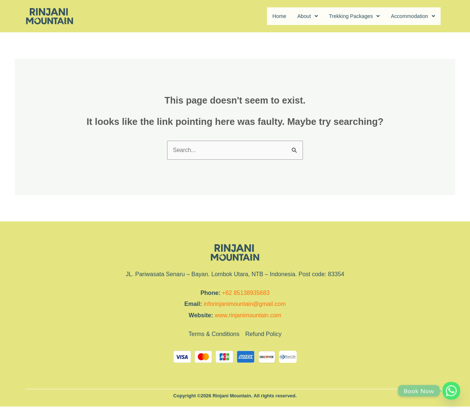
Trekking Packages (346, 16)
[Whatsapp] (451, 391)
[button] (296, 16)
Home (266, 16)
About (296, 16)
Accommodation (410, 16)
